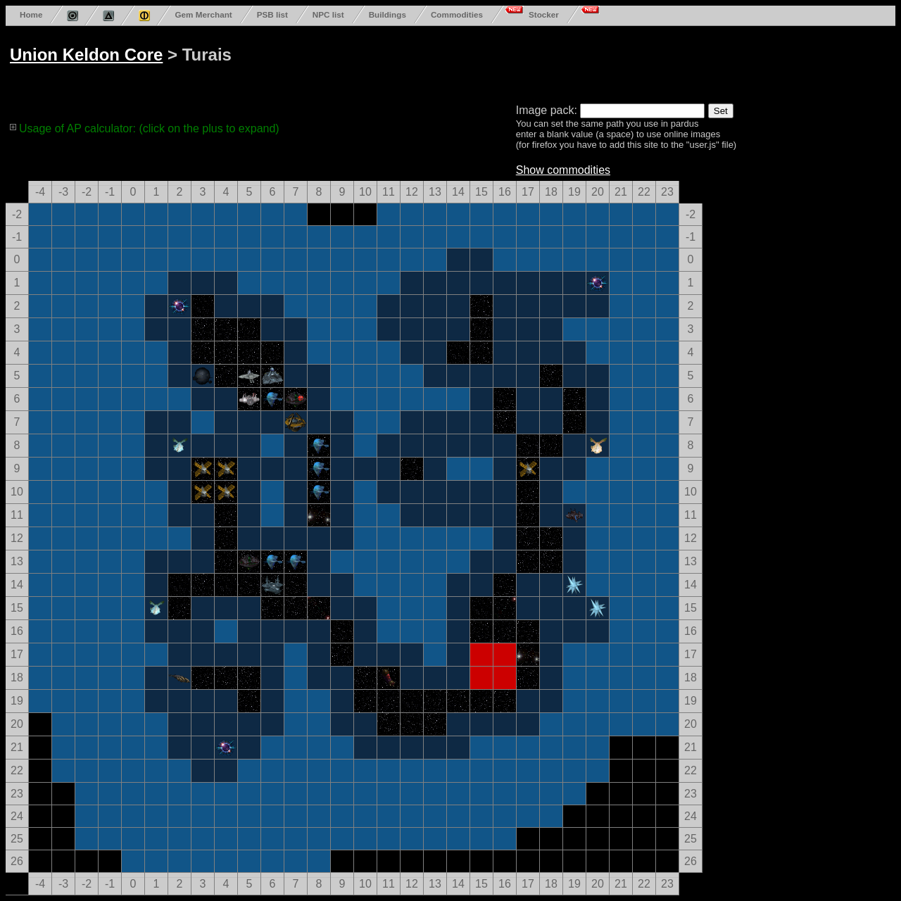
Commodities (457, 14)
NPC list (328, 14)
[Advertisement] (543, 62)
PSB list (272, 14)
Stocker (544, 14)
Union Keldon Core (86, 54)
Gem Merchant (203, 14)
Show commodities (563, 170)
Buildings (387, 14)
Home (31, 14)
